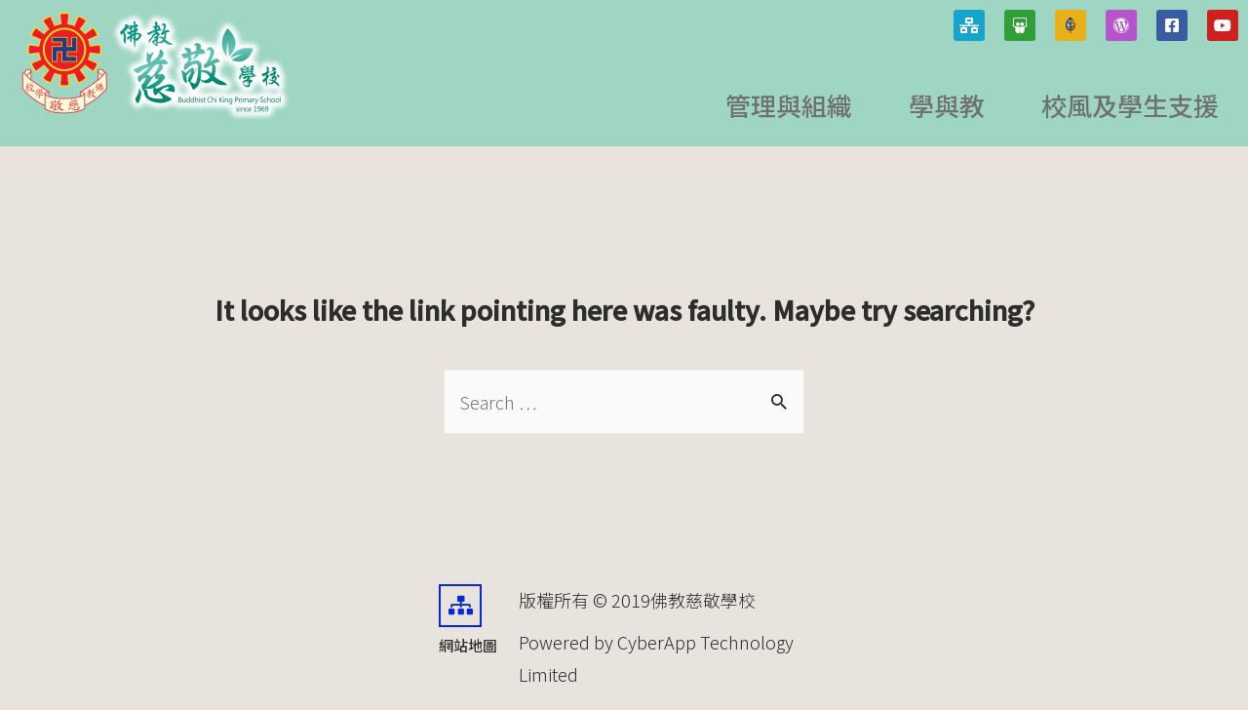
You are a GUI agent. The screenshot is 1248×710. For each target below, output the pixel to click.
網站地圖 (468, 645)
